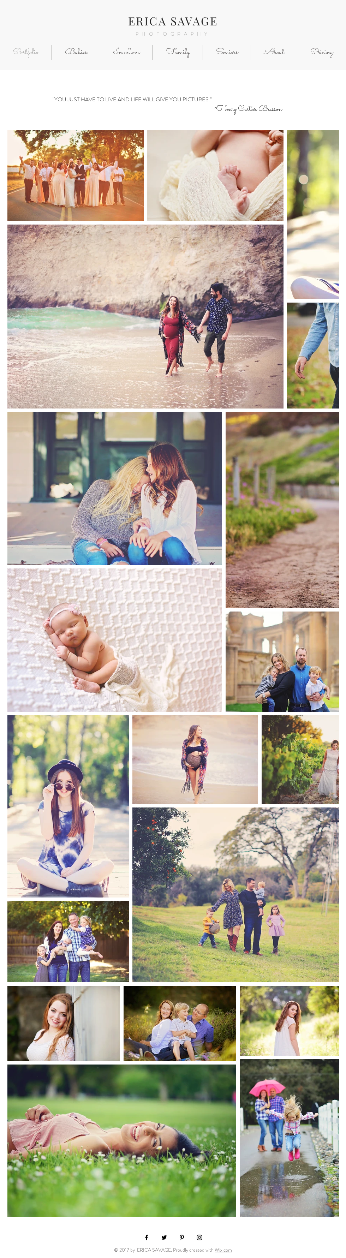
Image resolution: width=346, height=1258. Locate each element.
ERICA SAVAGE (173, 20)
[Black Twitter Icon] (164, 1237)
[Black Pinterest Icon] (181, 1237)
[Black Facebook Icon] (146, 1237)
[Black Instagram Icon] (199, 1237)
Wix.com (223, 1249)
